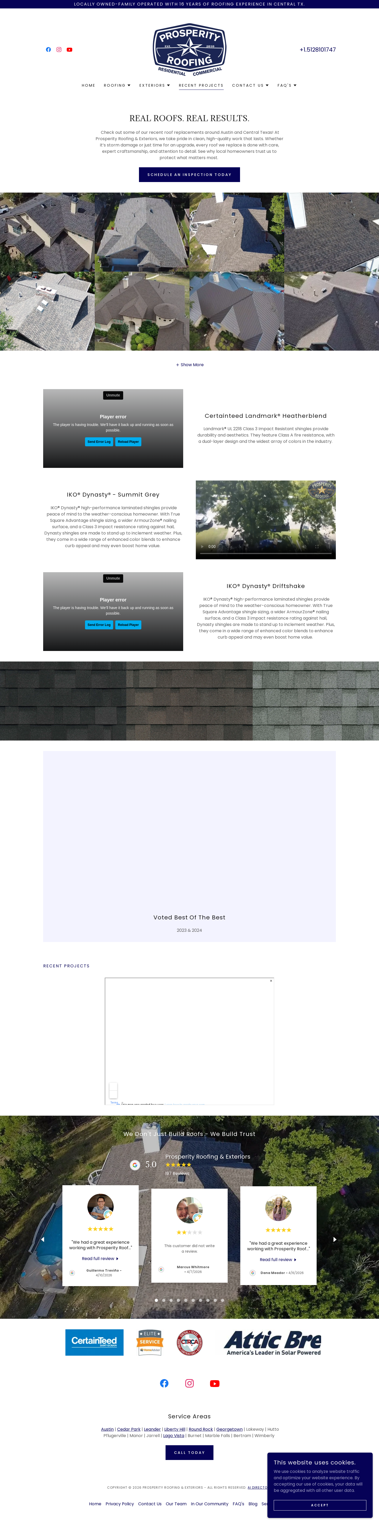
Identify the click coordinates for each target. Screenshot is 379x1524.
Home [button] (95, 1504)
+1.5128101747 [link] (318, 50)
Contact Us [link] (150, 1504)
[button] (117, 85)
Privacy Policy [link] (120, 1504)
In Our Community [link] (209, 1504)
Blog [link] (252, 1504)
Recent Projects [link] (201, 85)
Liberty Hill (174, 1429)
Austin (107, 1429)
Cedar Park (129, 1429)
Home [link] (89, 85)
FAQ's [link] (238, 1504)
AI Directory (260, 1487)
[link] (48, 49)
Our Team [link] (176, 1504)
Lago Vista (173, 1436)
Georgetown (229, 1429)
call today (189, 1452)
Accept (320, 1505)
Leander (152, 1429)
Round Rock (201, 1429)
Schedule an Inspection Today (189, 174)
